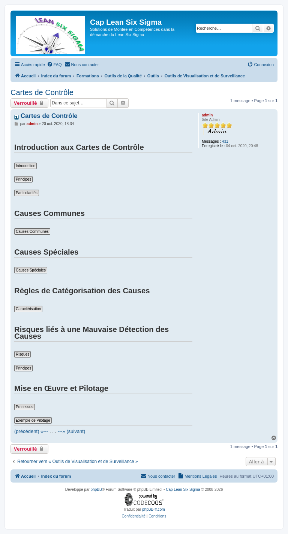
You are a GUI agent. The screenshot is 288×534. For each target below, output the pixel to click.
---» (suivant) (72, 431)
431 (225, 141)
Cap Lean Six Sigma (183, 489)
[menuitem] (54, 64)
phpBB (96, 489)
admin (207, 115)
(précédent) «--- (31, 431)
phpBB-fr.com (153, 509)
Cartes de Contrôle (42, 92)
